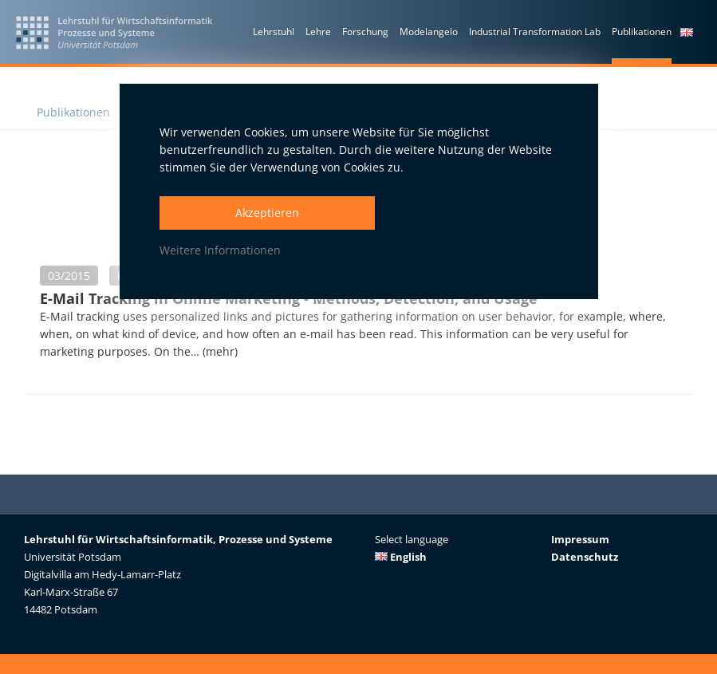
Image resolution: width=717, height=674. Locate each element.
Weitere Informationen (220, 250)
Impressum (580, 539)
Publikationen (73, 112)
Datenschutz (584, 557)
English (401, 557)
